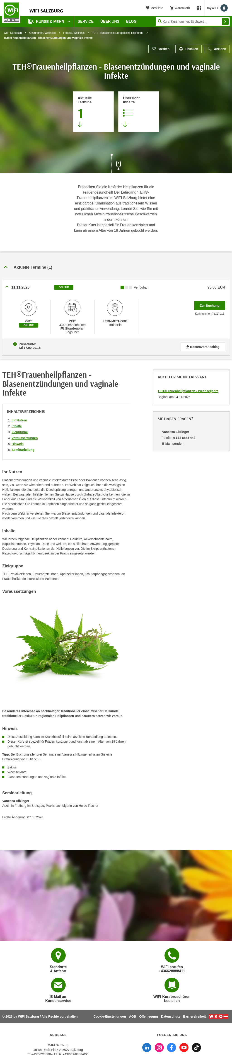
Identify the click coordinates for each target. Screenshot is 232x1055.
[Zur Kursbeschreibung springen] (138, 111)
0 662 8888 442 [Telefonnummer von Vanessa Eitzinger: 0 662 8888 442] (184, 438)
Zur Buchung (212, 304)
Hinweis (18, 444)
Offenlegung (148, 1016)
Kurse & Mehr (46, 21)
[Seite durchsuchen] (193, 21)
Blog (131, 21)
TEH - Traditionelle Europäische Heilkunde (117, 32)
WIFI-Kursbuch (13, 32)
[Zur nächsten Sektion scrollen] (116, 164)
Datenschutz (170, 1016)
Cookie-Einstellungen (110, 1016)
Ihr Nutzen (19, 420)
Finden (225, 21)
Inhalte (17, 426)
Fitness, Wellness (74, 32)
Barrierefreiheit (194, 1016)
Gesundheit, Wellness (42, 32)
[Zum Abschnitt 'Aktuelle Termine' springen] (93, 111)
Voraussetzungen (25, 438)
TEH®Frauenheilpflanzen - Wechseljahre (188, 391)
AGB (132, 1016)
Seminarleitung (23, 450)
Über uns (109, 21)
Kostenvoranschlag (203, 347)
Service (86, 21)
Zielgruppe (20, 432)
